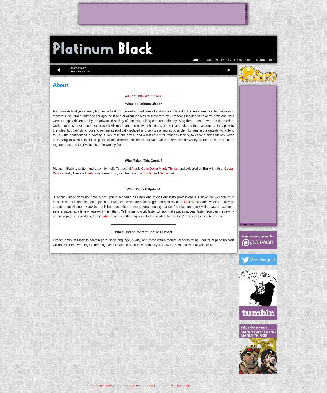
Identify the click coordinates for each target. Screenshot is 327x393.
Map (159, 95)
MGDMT (190, 202)
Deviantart (167, 173)
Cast (128, 95)
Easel (150, 385)
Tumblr (89, 173)
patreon (107, 216)
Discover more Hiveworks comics (80, 70)
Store (249, 60)
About (198, 59)
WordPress (135, 385)
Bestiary (144, 95)
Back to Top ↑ (184, 385)
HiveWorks (258, 73)
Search (261, 60)
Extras (226, 60)
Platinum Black (103, 48)
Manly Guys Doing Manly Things (155, 168)
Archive (212, 60)
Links (238, 60)
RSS (272, 60)
